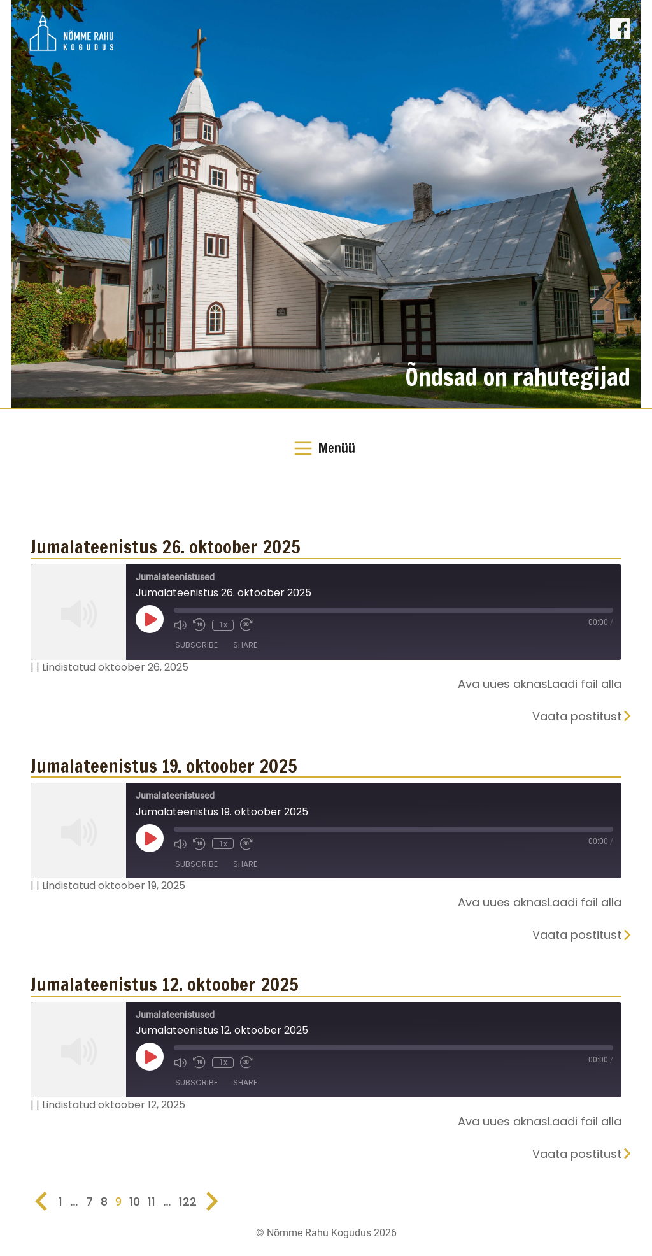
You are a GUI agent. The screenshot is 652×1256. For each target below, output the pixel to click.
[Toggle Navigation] (326, 448)
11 (151, 1202)
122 (188, 1202)
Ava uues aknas (503, 684)
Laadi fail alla (584, 684)
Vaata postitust (576, 716)
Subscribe (196, 645)
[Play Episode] (150, 619)
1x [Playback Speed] (222, 624)
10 (134, 1202)
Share (245, 645)
